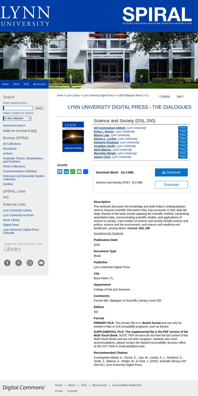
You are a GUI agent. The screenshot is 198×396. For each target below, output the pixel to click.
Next (179, 96)
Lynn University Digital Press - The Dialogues (130, 107)
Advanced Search (14, 125)
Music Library (11, 220)
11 (147, 95)
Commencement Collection (20, 171)
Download (171, 172)
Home (60, 95)
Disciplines (10, 148)
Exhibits (8, 184)
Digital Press (11, 224)
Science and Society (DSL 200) (124, 120)
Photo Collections (14, 166)
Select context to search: (18, 113)
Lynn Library (73, 95)
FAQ (6, 197)
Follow (183, 127)
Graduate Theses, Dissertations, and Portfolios (23, 160)
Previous (165, 96)
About (72, 385)
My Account (99, 385)
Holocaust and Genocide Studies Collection (23, 177)
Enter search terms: (15, 103)
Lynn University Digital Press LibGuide (21, 231)
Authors (8, 153)
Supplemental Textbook (108, 233)
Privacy (59, 391)
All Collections (12, 143)
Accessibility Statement (126, 385)
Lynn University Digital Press (98, 95)
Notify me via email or (20, 130)
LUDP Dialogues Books (129, 95)
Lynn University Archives (18, 215)
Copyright (72, 391)
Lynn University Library (17, 210)
